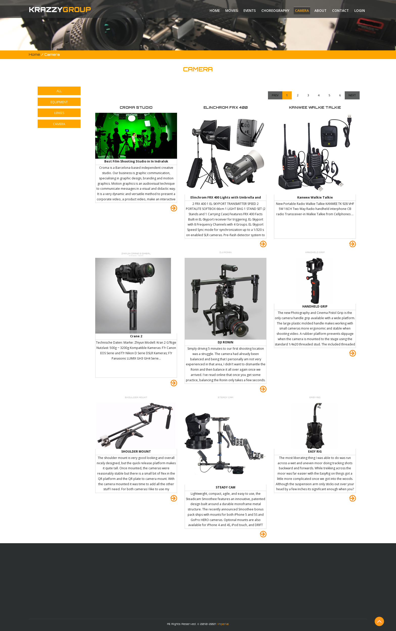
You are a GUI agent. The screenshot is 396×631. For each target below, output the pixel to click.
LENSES (59, 113)
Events (249, 10)
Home (215, 10)
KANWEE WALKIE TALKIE (314, 107)
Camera (302, 10)
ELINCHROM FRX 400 (225, 107)
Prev (275, 75)
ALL (59, 91)
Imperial (223, 623)
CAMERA (59, 124)
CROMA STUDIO (136, 107)
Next (352, 75)
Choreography (275, 10)
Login (359, 10)
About (320, 10)
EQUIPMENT (59, 102)
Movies (231, 10)
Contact (340, 10)
